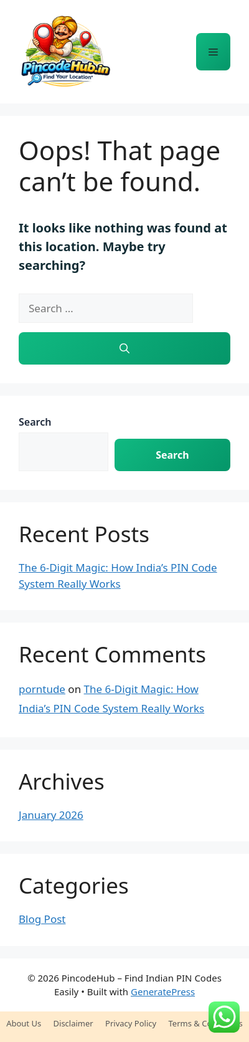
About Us (23, 1023)
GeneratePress (163, 991)
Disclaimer (73, 1023)
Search (35, 422)
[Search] (124, 348)
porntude (42, 689)
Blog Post (42, 919)
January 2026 (51, 815)
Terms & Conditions (206, 1023)
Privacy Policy (130, 1023)
